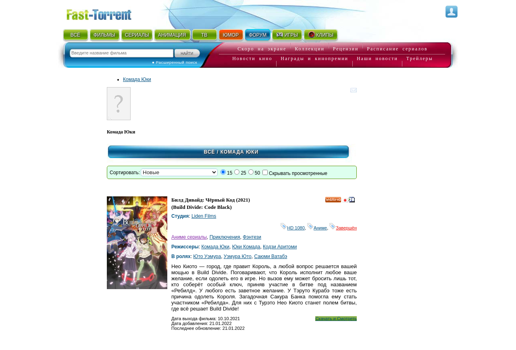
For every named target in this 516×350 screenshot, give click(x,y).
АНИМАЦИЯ (172, 35)
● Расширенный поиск (174, 62)
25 (243, 173)
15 (229, 173)
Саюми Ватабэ (270, 256)
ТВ (204, 35)
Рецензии (346, 49)
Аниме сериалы (189, 237)
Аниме (317, 227)
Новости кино (252, 58)
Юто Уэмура (207, 256)
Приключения (225, 237)
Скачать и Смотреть (336, 318)
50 (257, 173)
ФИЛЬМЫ (104, 35)
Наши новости (377, 58)
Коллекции (310, 49)
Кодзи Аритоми (280, 247)
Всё (209, 152)
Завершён (343, 227)
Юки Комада (246, 247)
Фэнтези (252, 237)
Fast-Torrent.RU (106, 13)
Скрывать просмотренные (298, 173)
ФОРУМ (257, 35)
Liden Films (203, 216)
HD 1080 (292, 227)
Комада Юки (137, 79)
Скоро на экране (261, 49)
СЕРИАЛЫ (137, 35)
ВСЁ (75, 35)
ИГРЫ (287, 34)
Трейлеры (419, 58)
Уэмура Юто (238, 256)
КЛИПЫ (320, 34)
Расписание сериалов (397, 49)
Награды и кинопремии (314, 58)
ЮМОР (231, 35)
